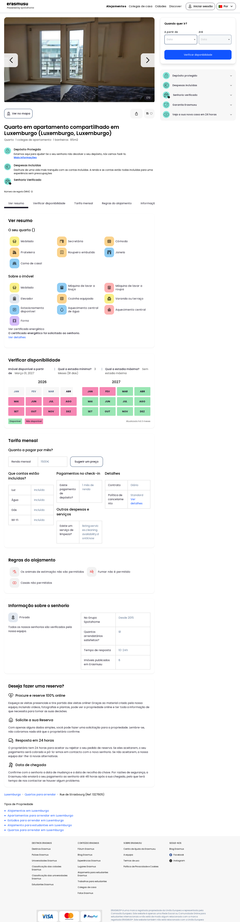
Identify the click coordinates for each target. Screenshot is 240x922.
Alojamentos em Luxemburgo (28, 811)
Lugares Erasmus (87, 866)
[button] (32, 191)
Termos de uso (131, 860)
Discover (175, 6)
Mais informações (25, 157)
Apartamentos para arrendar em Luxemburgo (40, 816)
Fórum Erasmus (86, 848)
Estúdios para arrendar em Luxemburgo (36, 820)
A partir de (170, 32)
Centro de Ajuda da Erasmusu (140, 848)
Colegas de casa (140, 6)
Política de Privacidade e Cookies (141, 866)
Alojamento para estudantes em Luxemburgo (40, 825)
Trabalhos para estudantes (92, 881)
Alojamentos (116, 6)
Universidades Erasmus (44, 860)
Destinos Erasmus (41, 848)
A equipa (128, 854)
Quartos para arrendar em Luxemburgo (36, 830)
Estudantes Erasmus (43, 884)
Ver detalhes (17, 337)
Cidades (160, 6)
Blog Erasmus (85, 854)
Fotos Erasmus (85, 893)
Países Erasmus (40, 854)
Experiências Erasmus (89, 860)
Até (200, 32)
